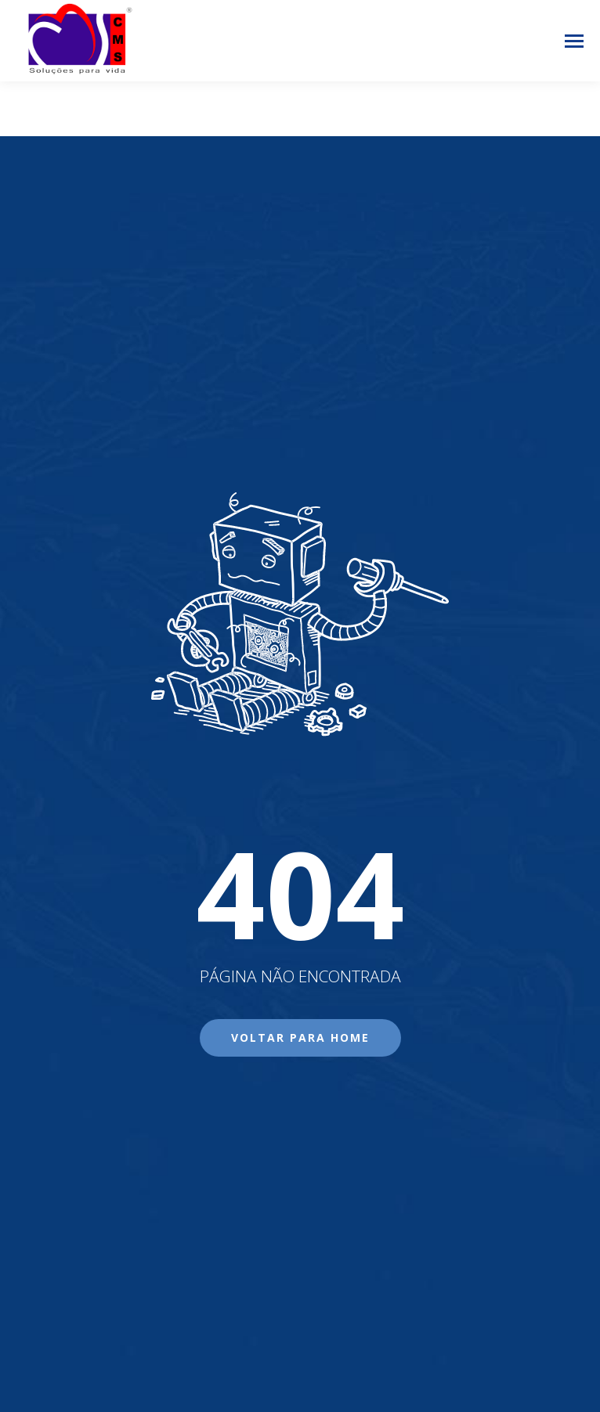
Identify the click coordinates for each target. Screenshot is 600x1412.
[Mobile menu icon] (574, 41)
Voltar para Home (300, 1037)
